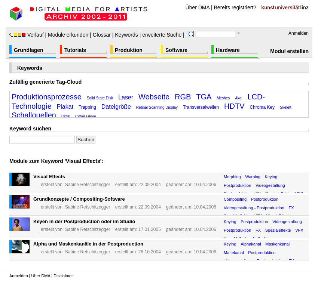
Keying (271, 177)
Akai (238, 98)
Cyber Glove (85, 116)
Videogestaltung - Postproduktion (254, 208)
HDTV (234, 106)
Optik (65, 116)
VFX (299, 230)
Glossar (102, 35)
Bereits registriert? (235, 7)
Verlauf (26, 35)
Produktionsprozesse (47, 97)
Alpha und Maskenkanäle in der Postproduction (88, 244)
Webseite (153, 97)
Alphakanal (251, 244)
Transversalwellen (201, 107)
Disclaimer (63, 276)
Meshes (223, 98)
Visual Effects (49, 176)
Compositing (235, 199)
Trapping (87, 107)
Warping (252, 177)
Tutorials (75, 50)
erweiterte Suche (161, 35)
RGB (183, 97)
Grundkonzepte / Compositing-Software (79, 199)
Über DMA (198, 7)
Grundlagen (28, 50)
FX (291, 208)
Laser (125, 97)
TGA (203, 97)
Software (176, 50)
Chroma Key (262, 107)
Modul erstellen (289, 51)
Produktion (129, 50)
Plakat (65, 107)
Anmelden (298, 33)
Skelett (285, 107)
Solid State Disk (100, 98)
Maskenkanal (277, 244)
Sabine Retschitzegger (87, 184)
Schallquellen (34, 115)
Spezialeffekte (278, 230)
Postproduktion (237, 185)
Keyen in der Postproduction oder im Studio (84, 221)
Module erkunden (68, 35)
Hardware (228, 50)
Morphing (232, 177)
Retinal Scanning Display (157, 107)
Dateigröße (116, 107)
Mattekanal (234, 252)
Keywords (126, 35)
